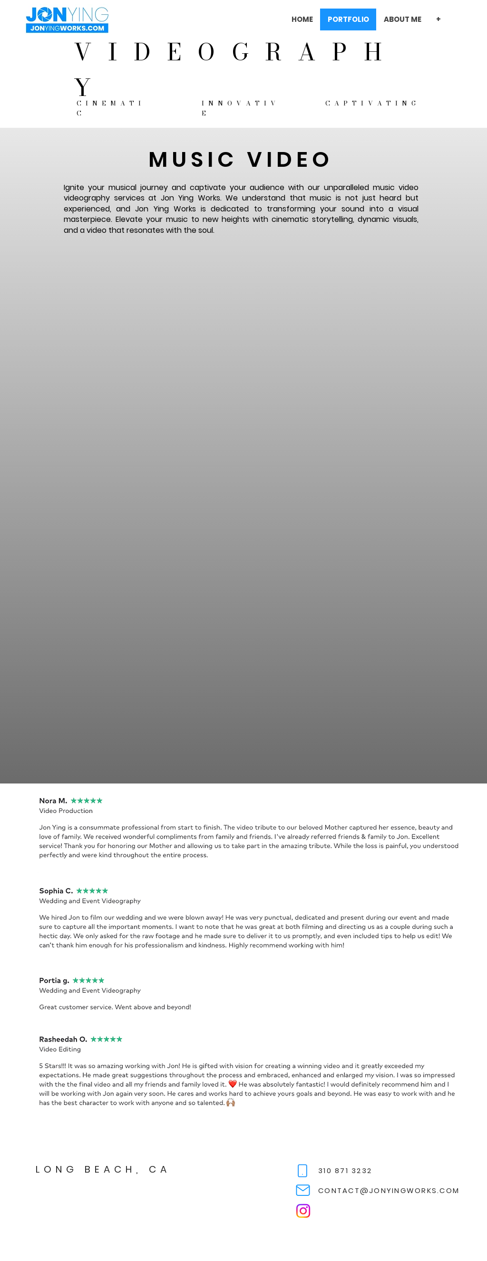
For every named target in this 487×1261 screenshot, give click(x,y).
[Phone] (302, 1171)
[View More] (67, 19)
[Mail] (302, 1190)
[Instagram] (303, 1211)
